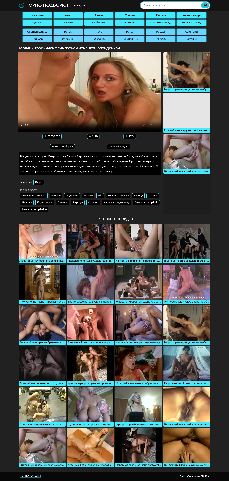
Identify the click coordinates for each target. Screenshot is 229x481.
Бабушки (191, 39)
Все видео (37, 15)
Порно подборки (43, 5)
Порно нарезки (30, 475)
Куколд (138, 195)
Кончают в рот (129, 22)
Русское (37, 22)
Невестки (160, 39)
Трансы (152, 195)
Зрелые (56, 195)
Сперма (130, 15)
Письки (62, 202)
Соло (99, 31)
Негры (68, 31)
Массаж (160, 31)
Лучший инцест (119, 146)
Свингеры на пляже (33, 195)
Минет (99, 15)
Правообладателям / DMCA (194, 476)
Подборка (72, 195)
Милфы (88, 195)
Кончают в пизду (160, 22)
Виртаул (78, 202)
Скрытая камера (37, 31)
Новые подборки (62, 146)
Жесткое (160, 15)
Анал (68, 15)
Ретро (129, 31)
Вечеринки (68, 39)
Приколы (37, 39)
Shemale (26, 202)
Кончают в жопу (191, 22)
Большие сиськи (118, 195)
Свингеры (191, 31)
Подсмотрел (44, 202)
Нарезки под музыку (116, 202)
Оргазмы (68, 22)
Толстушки (98, 39)
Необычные (99, 22)
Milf (100, 195)
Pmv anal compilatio (146, 202)
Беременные (130, 39)
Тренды (79, 5)
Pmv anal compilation (34, 209)
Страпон (93, 202)
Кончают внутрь (191, 15)
